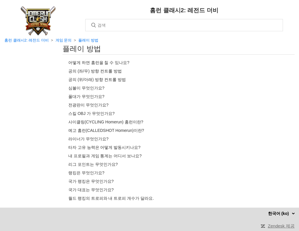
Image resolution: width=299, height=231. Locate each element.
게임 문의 (63, 40)
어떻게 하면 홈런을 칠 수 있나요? (98, 62)
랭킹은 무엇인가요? (86, 172)
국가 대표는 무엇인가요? (91, 189)
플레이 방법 (88, 40)
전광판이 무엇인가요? (88, 105)
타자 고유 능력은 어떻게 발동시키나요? (104, 147)
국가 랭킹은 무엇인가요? (91, 181)
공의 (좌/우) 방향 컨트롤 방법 (95, 71)
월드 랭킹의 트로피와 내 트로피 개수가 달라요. (111, 198)
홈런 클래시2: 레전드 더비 (26, 40)
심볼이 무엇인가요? (86, 88)
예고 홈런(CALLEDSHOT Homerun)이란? (106, 130)
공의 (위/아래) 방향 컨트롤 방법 (97, 79)
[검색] (184, 25)
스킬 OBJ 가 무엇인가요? (91, 113)
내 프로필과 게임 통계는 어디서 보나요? (105, 156)
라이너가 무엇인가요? (88, 139)
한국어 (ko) (279, 213)
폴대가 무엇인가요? (86, 96)
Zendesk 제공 (281, 225)
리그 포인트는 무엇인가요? (93, 164)
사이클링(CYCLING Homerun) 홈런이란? (105, 122)
